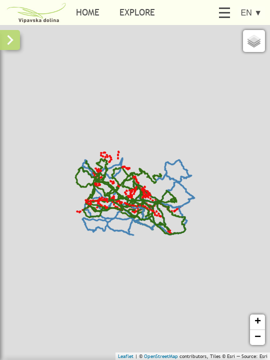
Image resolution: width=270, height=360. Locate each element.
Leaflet (126, 356)
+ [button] (257, 322)
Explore (137, 12)
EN (251, 12)
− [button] (257, 337)
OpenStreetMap (161, 356)
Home (88, 12)
